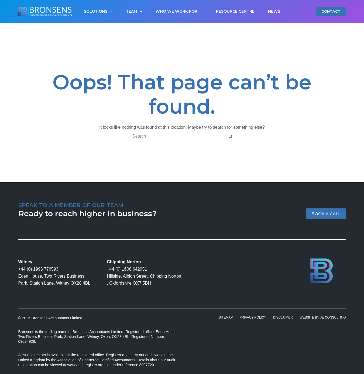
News (274, 11)
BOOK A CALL (326, 213)
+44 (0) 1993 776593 (38, 269)
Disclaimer (283, 317)
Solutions (99, 11)
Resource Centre (235, 11)
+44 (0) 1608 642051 (127, 269)
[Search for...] (176, 136)
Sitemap (226, 317)
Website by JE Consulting (323, 317)
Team (135, 11)
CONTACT (331, 11)
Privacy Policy (253, 317)
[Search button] (230, 136)
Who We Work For (180, 11)
